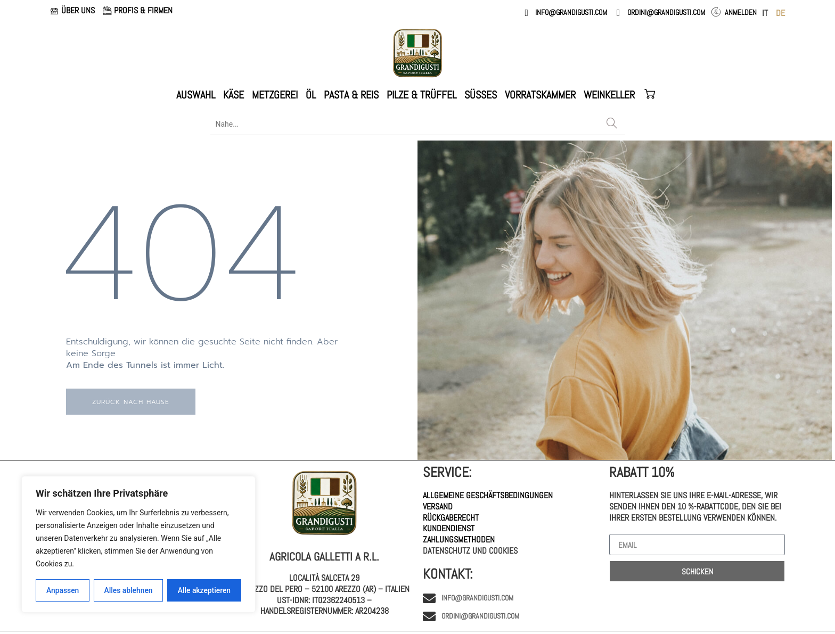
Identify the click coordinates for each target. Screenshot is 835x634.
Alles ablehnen (128, 590)
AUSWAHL (195, 95)
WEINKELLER (609, 95)
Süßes (480, 95)
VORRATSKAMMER (540, 95)
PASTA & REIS (351, 95)
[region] (138, 544)
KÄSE (233, 95)
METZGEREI (275, 95)
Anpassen (62, 590)
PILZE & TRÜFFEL (421, 95)
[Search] (612, 124)
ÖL (311, 95)
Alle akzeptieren (204, 590)
